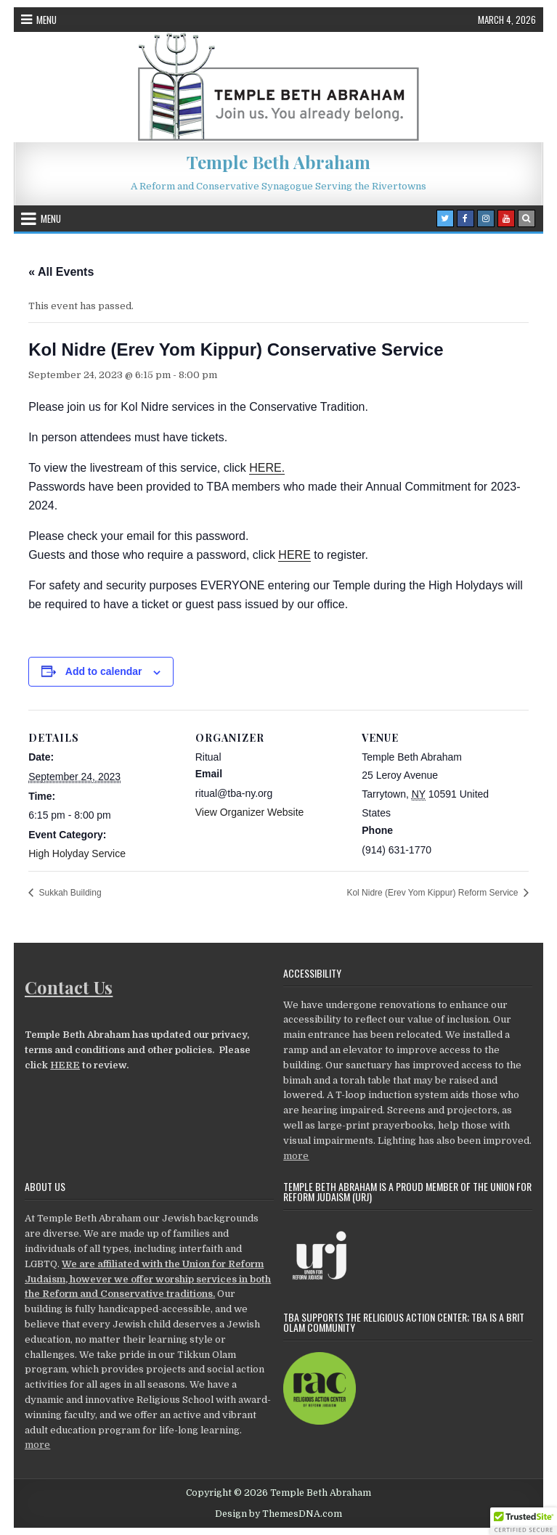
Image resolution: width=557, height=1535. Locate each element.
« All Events (61, 272)
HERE (294, 555)
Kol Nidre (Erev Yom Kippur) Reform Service (433, 893)
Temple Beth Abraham (278, 161)
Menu (46, 19)
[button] (523, 1521)
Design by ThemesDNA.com (278, 1514)
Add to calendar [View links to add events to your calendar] (103, 671)
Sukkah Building (68, 893)
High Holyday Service (77, 853)
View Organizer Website (249, 812)
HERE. (267, 468)
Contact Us (69, 987)
